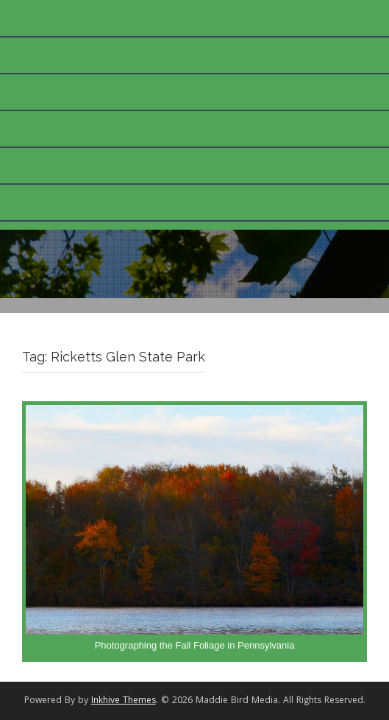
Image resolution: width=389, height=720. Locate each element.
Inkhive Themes (123, 701)
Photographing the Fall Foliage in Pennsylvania (195, 645)
